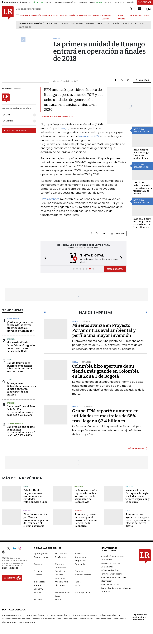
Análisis (78, 553)
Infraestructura (61, 581)
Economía (80, 563)
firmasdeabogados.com (85, 614)
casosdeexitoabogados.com (16, 618)
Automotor (13, 318)
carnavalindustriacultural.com (47, 618)
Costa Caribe (77, 23)
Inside (78, 581)
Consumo (38, 563)
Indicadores (39, 581)
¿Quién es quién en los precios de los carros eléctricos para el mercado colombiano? (20, 326)
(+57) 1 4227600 (10, 567)
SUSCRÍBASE (145, 2)
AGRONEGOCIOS (83, 15)
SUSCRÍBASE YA (115, 269)
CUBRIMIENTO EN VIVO (16, 423)
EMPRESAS (47, 15)
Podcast (38, 592)
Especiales (59, 570)
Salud (128, 510)
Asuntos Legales (41, 556)
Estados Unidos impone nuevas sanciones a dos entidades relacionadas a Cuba (35, 495)
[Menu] (18, 15)
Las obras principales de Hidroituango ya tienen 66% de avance (142, 188)
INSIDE (146, 15)
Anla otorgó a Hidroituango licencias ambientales (141, 153)
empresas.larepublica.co (58, 614)
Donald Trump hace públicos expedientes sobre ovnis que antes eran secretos (19, 367)
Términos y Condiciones (112, 573)
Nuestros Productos (110, 562)
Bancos (27, 510)
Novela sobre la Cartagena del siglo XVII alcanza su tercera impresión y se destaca (137, 495)
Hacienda (11, 339)
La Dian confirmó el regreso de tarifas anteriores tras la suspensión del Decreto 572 (86, 495)
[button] (44, 258)
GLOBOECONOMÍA (67, 15)
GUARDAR (142, 80)
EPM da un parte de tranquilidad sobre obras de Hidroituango (142, 223)
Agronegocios (41, 553)
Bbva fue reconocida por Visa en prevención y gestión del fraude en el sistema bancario (36, 519)
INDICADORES (136, 15)
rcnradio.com (86, 618)
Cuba (25, 486)
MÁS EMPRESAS (136, 448)
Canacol (65, 23)
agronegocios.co (35, 614)
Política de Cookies (110, 584)
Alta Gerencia (60, 553)
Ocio (77, 584)
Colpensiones (25, 27)
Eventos (79, 570)
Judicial (78, 510)
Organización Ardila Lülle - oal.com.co (140, 616)
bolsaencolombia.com (110, 614)
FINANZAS (25, 15)
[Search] (131, 8)
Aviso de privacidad (110, 569)
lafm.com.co (120, 618)
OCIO (55, 15)
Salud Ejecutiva (82, 592)
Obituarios (59, 584)
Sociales (38, 599)
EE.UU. (9, 359)
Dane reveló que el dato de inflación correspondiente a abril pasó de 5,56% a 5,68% (21, 410)
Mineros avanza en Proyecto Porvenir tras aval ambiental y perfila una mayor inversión (104, 330)
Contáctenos (107, 566)
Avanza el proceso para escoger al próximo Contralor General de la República (86, 519)
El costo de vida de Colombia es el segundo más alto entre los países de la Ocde (21, 346)
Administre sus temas (15, 130)
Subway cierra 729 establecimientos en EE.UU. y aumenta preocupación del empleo (21, 389)
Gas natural (52, 23)
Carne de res (103, 23)
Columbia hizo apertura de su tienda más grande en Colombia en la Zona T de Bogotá (105, 371)
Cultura (129, 486)
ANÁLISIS (96, 15)
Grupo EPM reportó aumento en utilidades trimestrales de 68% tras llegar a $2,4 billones (105, 415)
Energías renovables (122, 23)
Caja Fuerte (60, 556)
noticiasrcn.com (103, 618)
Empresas (38, 570)
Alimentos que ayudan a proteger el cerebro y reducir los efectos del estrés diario (137, 519)
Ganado (90, 23)
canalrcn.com (70, 618)
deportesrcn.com (27, 621)
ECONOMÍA (36, 15)
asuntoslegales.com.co (13, 614)
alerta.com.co (9, 621)
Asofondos (140, 23)
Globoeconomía (83, 574)
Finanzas (38, 574)
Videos (57, 599)
